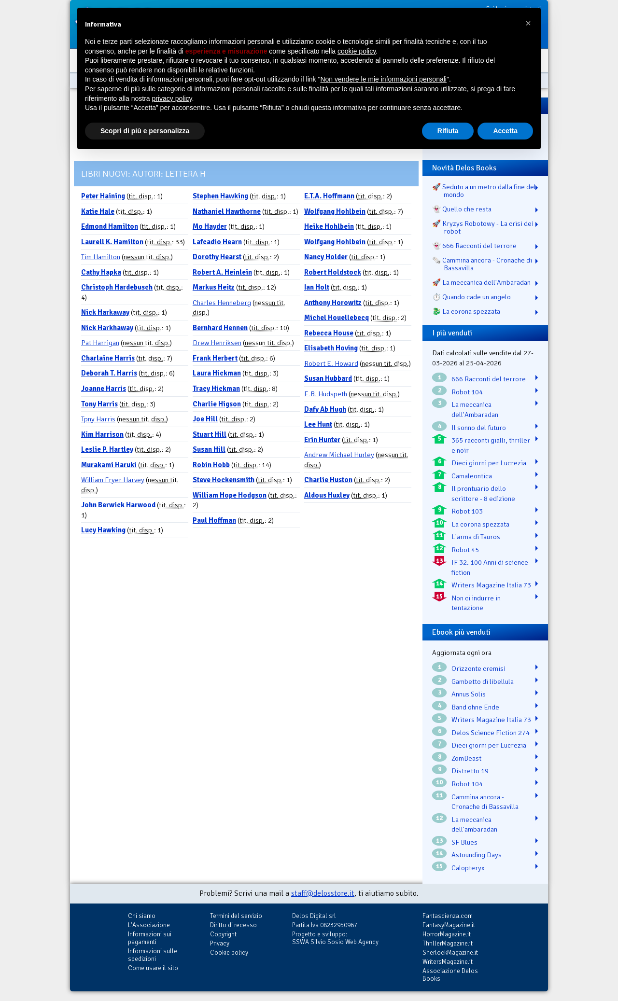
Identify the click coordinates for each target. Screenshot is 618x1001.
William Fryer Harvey (112, 479)
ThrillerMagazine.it (447, 943)
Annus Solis (468, 694)
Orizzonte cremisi (478, 668)
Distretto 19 (470, 770)
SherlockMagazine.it (450, 952)
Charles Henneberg (222, 302)
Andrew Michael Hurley (339, 454)
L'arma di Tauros (475, 536)
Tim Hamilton (100, 256)
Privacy (219, 943)
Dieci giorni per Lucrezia (488, 463)
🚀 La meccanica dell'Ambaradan (481, 282)
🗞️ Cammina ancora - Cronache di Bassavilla (482, 264)
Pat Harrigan (100, 342)
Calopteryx (468, 867)
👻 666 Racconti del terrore (474, 246)
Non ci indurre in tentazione (476, 603)
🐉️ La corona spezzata (466, 311)
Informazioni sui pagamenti (149, 938)
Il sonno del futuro (478, 427)
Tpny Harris (98, 419)
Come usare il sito (153, 968)
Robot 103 (467, 511)
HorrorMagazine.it (446, 934)
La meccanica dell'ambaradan (474, 824)
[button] (528, 23)
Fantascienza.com (447, 916)
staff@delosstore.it (322, 893)
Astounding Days (476, 854)
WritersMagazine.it (447, 962)
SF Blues (464, 842)
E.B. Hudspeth (325, 393)
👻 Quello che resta (462, 209)
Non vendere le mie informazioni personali (383, 79)
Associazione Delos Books (450, 975)
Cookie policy (229, 952)
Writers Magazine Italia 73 (491, 585)
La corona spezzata (480, 524)
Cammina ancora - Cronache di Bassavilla (485, 801)
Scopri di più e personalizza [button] (144, 131)
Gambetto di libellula (482, 681)
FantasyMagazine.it (448, 925)
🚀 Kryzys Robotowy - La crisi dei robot (483, 227)
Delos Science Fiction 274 (490, 732)
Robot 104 (467, 392)
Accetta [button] (505, 131)
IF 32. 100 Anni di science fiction (489, 567)
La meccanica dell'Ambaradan (474, 409)
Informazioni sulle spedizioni (152, 955)
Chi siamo (141, 916)
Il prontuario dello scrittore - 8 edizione (483, 493)
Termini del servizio (236, 916)
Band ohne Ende (475, 707)
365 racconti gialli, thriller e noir (490, 445)
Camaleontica (471, 476)
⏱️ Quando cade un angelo (471, 297)
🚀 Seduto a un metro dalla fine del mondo (484, 190)
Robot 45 (465, 549)
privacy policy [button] (172, 98)
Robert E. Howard (331, 363)
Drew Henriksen (217, 342)
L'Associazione (149, 925)
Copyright (223, 934)
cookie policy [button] (356, 51)
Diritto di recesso (233, 925)
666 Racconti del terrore (488, 379)
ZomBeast (466, 758)
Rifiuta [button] (448, 131)
